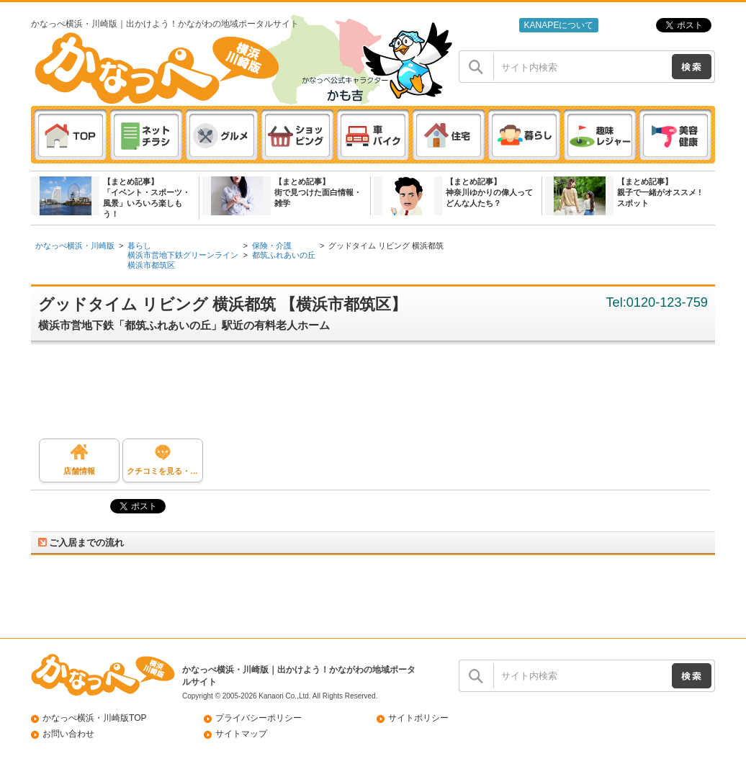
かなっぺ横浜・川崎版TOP (94, 718)
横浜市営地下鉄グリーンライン (182, 255)
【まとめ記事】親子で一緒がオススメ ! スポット (659, 192)
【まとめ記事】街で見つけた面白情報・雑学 (317, 192)
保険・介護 (272, 245)
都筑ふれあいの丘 (283, 255)
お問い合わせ (68, 734)
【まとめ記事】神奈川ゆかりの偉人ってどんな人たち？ (489, 192)
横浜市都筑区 (151, 265)
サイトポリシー (418, 718)
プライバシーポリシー (258, 718)
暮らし (139, 245)
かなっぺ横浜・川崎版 (74, 245)
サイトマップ (241, 734)
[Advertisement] (380, 395)
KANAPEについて (558, 25)
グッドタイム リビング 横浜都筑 (386, 245)
